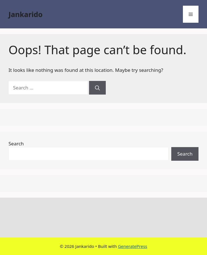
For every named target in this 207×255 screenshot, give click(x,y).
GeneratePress (132, 246)
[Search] (97, 88)
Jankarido (26, 14)
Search (16, 143)
